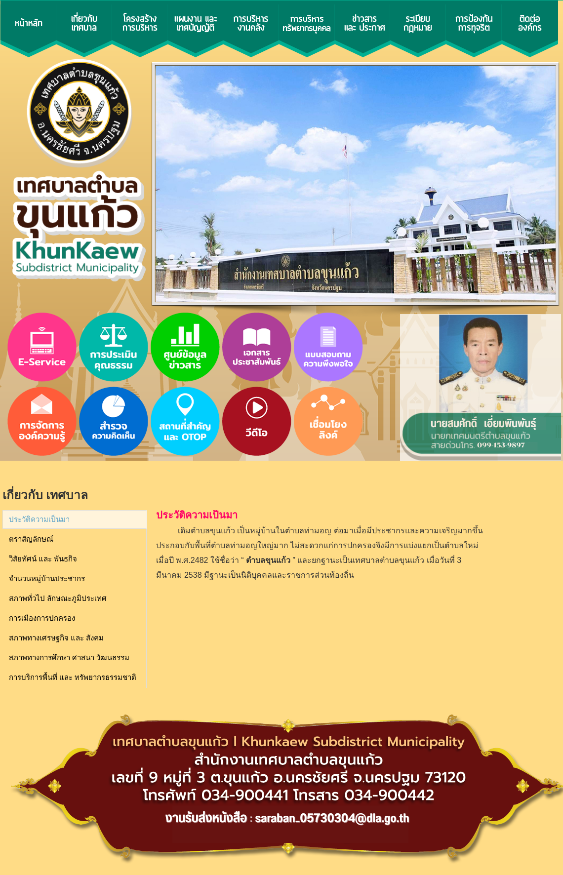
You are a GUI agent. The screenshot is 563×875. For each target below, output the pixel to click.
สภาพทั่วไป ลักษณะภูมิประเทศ (58, 598)
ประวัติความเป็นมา (39, 519)
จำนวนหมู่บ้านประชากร (47, 579)
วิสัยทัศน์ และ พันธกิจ (43, 559)
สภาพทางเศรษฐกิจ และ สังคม (56, 638)
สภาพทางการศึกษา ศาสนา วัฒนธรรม (69, 658)
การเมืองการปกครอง (42, 618)
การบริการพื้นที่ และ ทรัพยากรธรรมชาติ (72, 677)
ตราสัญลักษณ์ (31, 539)
